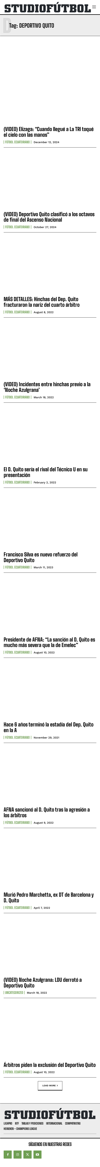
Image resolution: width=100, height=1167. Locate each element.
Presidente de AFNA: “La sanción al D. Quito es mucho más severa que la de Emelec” (49, 642)
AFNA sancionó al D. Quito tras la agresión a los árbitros (47, 812)
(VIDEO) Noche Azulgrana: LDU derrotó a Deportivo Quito (43, 983)
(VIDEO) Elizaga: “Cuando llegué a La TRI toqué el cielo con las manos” (49, 132)
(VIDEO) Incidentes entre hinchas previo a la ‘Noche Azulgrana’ (47, 387)
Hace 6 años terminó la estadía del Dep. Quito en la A (48, 727)
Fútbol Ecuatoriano (17, 142)
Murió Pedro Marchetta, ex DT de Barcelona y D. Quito (49, 897)
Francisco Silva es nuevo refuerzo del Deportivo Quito (41, 557)
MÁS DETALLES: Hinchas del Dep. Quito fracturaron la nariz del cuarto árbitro (42, 302)
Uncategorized (14, 992)
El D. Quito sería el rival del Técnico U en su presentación (46, 472)
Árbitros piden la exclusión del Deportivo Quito (50, 1065)
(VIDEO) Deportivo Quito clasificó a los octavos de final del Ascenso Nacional (49, 217)
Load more (50, 1085)
